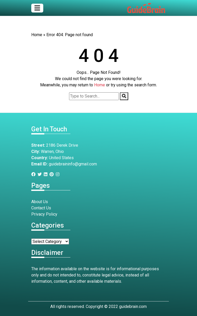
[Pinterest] (53, 174)
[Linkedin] (47, 174)
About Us (39, 201)
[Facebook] (34, 174)
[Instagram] (58, 174)
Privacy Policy (44, 214)
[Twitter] (41, 174)
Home (36, 34)
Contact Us (41, 207)
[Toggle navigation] (37, 8)
